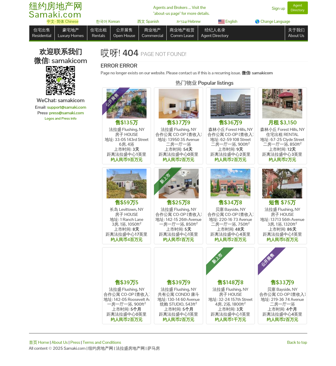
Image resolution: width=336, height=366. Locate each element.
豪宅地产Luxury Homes (70, 32)
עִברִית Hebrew (189, 21)
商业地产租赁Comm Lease (182, 32)
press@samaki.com (66, 112)
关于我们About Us (296, 32)
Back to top (297, 342)
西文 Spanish (148, 21)
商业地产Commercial (152, 32)
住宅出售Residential (42, 32)
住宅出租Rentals (98, 32)
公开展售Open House (124, 32)
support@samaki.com (66, 107)
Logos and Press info (61, 118)
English (227, 21)
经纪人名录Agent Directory (215, 32)
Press (75, 342)
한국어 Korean (108, 21)
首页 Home (39, 342)
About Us (60, 342)
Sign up (278, 8)
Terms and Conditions (102, 342)
